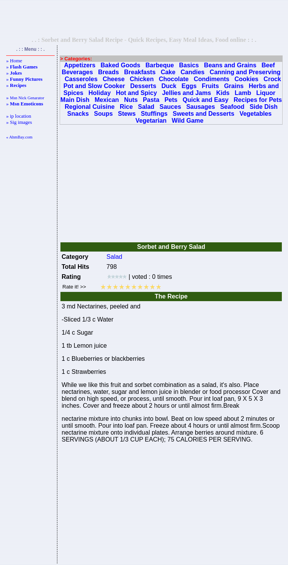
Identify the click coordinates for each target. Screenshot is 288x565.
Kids (222, 93)
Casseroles (81, 79)
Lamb (242, 93)
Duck (168, 86)
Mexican (107, 100)
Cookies (246, 79)
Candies (192, 72)
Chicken (142, 79)
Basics (189, 65)
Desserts (143, 86)
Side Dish (263, 106)
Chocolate (174, 79)
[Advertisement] (144, 18)
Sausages (200, 106)
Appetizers (79, 65)
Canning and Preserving (245, 72)
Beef (268, 65)
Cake (168, 72)
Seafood (232, 106)
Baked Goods (120, 65)
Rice (126, 106)
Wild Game (188, 120)
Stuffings (154, 113)
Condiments (211, 79)
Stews (127, 113)
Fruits (210, 86)
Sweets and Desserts (203, 113)
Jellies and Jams (186, 93)
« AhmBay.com (19, 137)
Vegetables (255, 113)
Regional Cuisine (90, 106)
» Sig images (19, 122)
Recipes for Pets (258, 100)
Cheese (114, 79)
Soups (103, 113)
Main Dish (75, 100)
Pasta (151, 100)
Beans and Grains (230, 65)
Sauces (170, 106)
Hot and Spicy (136, 93)
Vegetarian (151, 120)
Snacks (78, 113)
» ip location (18, 116)
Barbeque (160, 65)
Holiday (100, 93)
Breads (108, 72)
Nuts (131, 100)
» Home (14, 60)
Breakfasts (140, 72)
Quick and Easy (205, 100)
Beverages (77, 72)
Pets (170, 100)
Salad (146, 106)
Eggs (189, 86)
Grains (234, 86)
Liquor (266, 93)
